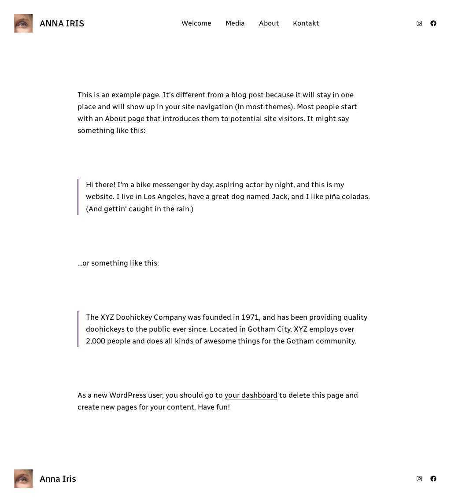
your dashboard (251, 395)
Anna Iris (62, 23)
